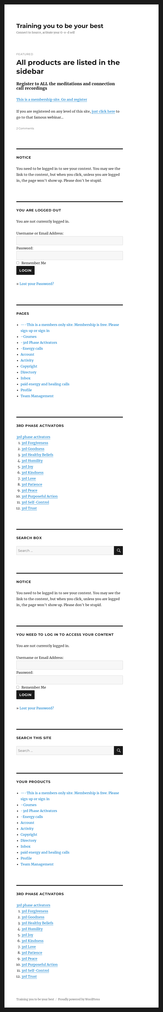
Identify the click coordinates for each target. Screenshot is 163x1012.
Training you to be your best (59, 25)
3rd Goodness (32, 449)
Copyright (29, 366)
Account (27, 354)
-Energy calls (32, 348)
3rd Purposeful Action (39, 496)
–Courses (29, 336)
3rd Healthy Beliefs (37, 455)
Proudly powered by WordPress (79, 999)
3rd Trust (29, 508)
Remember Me (33, 263)
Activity (27, 360)
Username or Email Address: (40, 233)
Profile (26, 390)
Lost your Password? (37, 284)
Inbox (26, 378)
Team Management (37, 396)
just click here (103, 111)
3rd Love (28, 478)
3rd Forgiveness (34, 443)
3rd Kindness (32, 472)
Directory (28, 372)
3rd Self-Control (35, 502)
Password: (25, 248)
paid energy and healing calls (45, 384)
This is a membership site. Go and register (51, 99)
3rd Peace (29, 490)
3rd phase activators (33, 437)
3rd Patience (31, 484)
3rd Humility (32, 460)
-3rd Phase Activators (39, 342)
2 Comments (25, 128)
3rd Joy (27, 466)
